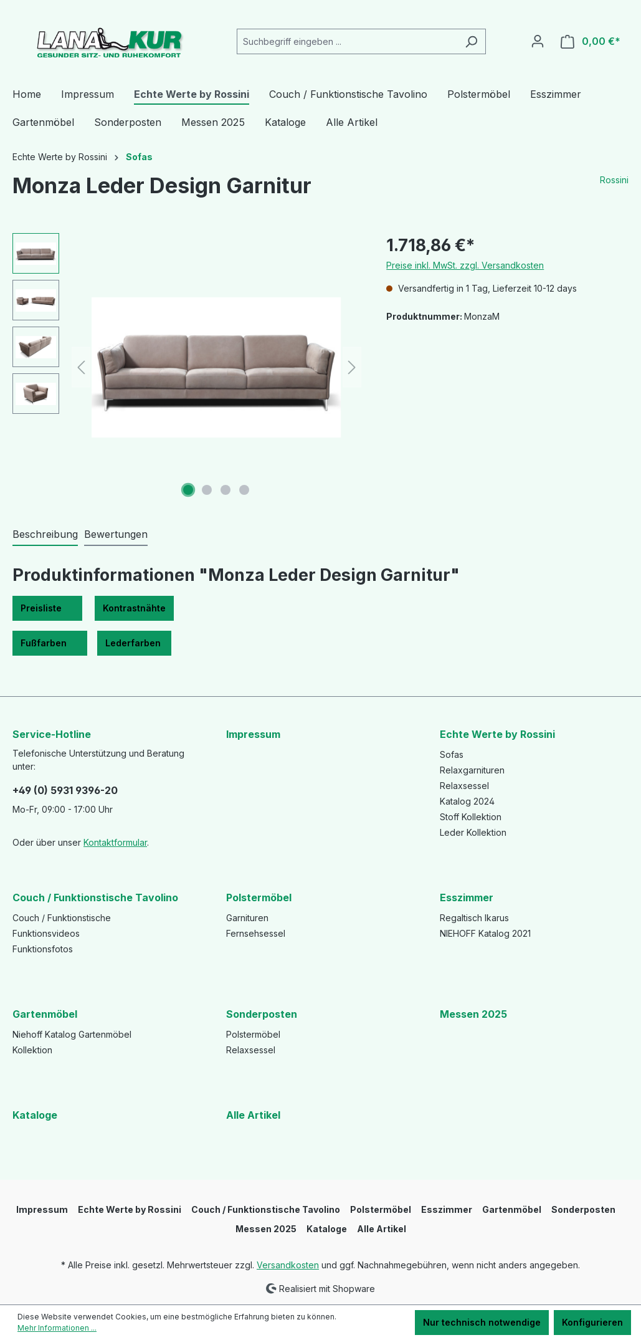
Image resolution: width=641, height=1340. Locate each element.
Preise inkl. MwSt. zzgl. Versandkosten (465, 265)
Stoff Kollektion (470, 816)
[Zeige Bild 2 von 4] (207, 490)
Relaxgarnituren (472, 770)
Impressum (253, 734)
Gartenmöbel (44, 1014)
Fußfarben (50, 643)
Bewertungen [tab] (116, 534)
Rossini (614, 180)
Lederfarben (134, 643)
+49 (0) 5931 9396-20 (65, 790)
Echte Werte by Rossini (497, 734)
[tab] (45, 535)
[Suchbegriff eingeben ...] (347, 41)
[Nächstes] (352, 367)
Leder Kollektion (473, 832)
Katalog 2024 (467, 801)
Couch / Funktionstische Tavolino (95, 897)
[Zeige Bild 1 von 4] (188, 490)
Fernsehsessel (255, 933)
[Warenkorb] (591, 41)
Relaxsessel (464, 785)
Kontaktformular (115, 842)
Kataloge (34, 1115)
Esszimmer (466, 897)
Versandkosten (288, 1265)
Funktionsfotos (42, 949)
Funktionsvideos (46, 933)
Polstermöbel (259, 897)
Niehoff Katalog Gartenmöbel (71, 1034)
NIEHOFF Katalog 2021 (485, 933)
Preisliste (47, 608)
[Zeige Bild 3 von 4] (225, 490)
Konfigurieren (592, 1322)
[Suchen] (471, 41)
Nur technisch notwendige (482, 1322)
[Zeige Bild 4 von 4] (244, 490)
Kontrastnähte (134, 608)
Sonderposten (261, 1014)
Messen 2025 (473, 1014)
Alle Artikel (253, 1115)
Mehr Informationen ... (57, 1328)
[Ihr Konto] (538, 41)
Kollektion (32, 1050)
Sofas (451, 754)
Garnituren (247, 917)
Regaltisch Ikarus (474, 917)
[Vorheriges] (81, 367)
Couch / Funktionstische (61, 917)
